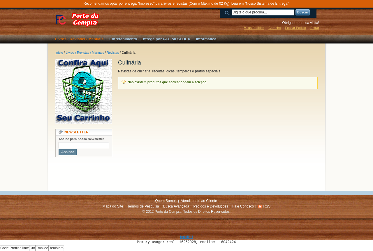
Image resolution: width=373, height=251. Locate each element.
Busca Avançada (176, 206)
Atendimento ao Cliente (199, 201)
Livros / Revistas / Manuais (85, 52)
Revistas (113, 52)
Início (59, 52)
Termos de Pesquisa (143, 206)
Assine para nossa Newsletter (81, 139)
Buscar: (228, 12)
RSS (267, 206)
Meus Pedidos (254, 27)
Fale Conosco (243, 206)
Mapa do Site (113, 206)
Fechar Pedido (295, 27)
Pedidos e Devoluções (210, 206)
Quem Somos (165, 201)
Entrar (314, 27)
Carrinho (274, 27)
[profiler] (186, 237)
